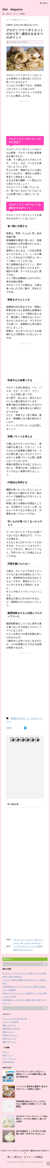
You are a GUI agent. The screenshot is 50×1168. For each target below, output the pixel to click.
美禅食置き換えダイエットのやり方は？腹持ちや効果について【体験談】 (31, 1104)
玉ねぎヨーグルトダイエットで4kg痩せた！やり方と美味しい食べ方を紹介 (31, 1118)
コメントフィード (9, 1059)
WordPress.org (8, 1062)
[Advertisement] (25, 117)
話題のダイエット (20, 718)
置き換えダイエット (10, 1035)
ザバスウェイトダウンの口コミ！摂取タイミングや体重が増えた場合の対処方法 (31, 1074)
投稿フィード (7, 1055)
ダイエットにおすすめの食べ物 (14, 1019)
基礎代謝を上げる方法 (11, 1029)
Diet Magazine (12, 9)
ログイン (5, 1052)
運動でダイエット (9, 1042)
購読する (8, 959)
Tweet (9, 728)
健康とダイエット (9, 1025)
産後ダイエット (8, 1032)
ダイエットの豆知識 (10, 1022)
